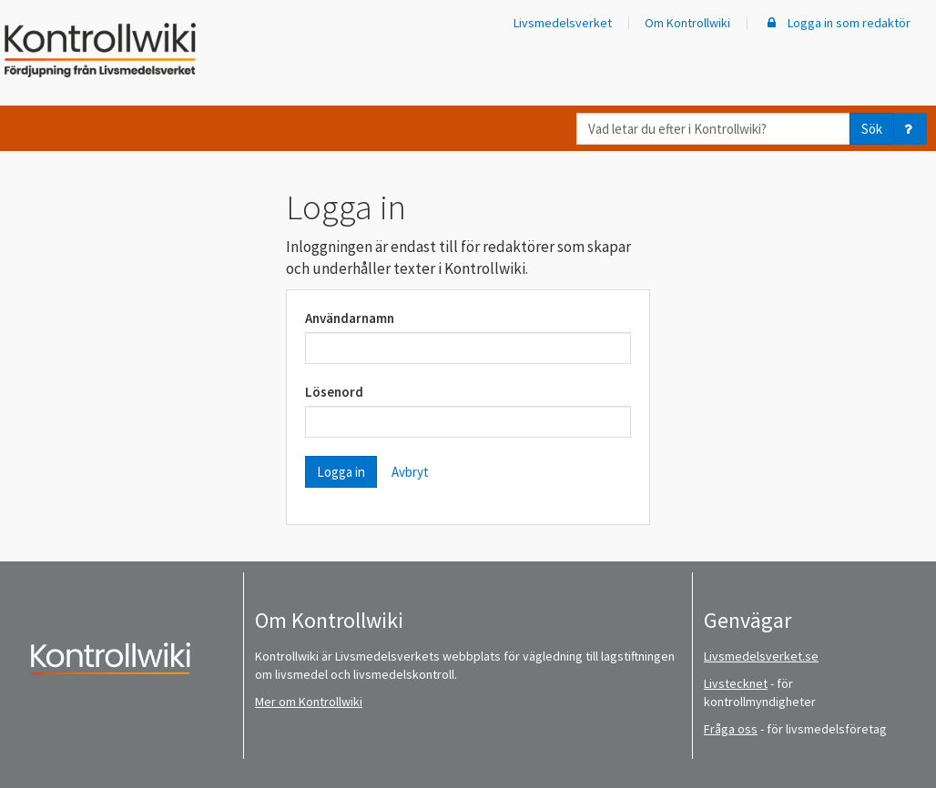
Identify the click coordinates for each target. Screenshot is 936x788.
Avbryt (410, 471)
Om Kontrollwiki (687, 23)
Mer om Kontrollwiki (308, 701)
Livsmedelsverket (563, 23)
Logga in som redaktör (837, 23)
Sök (871, 128)
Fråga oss (731, 729)
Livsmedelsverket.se (761, 656)
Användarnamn (349, 318)
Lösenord (334, 391)
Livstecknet (736, 683)
